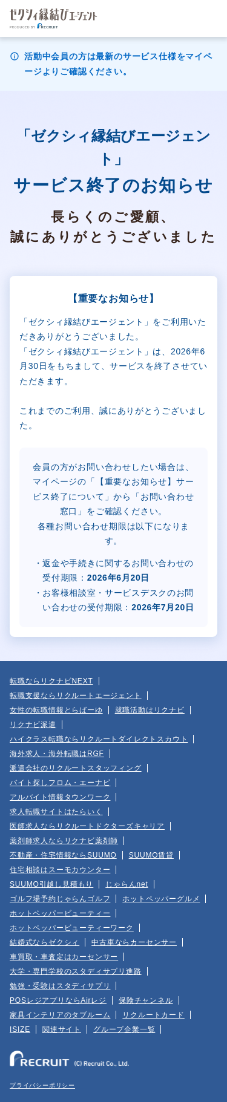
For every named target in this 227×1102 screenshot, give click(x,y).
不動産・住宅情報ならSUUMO (63, 855)
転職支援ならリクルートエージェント (76, 695)
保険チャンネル (146, 1000)
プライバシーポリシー (42, 1085)
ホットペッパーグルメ (161, 899)
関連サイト (61, 1029)
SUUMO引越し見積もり (51, 884)
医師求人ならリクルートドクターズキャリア (87, 826)
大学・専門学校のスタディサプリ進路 (76, 971)
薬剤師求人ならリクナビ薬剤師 (64, 840)
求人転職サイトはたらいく (56, 811)
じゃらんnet (126, 884)
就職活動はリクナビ (150, 710)
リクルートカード (153, 1015)
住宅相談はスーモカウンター (60, 870)
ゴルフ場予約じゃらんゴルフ (60, 899)
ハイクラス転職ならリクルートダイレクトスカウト (99, 739)
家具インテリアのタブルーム (60, 1015)
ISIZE (20, 1029)
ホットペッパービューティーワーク (72, 928)
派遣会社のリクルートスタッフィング (76, 768)
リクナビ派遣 (33, 724)
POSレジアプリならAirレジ (58, 1000)
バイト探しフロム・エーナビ (60, 782)
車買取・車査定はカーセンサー (64, 957)
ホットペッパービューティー (60, 913)
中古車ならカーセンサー (134, 942)
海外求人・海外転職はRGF (57, 753)
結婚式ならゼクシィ (44, 942)
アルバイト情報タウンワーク (60, 797)
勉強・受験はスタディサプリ (60, 986)
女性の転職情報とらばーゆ (56, 710)
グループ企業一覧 (124, 1029)
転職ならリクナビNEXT (51, 681)
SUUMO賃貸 (151, 855)
